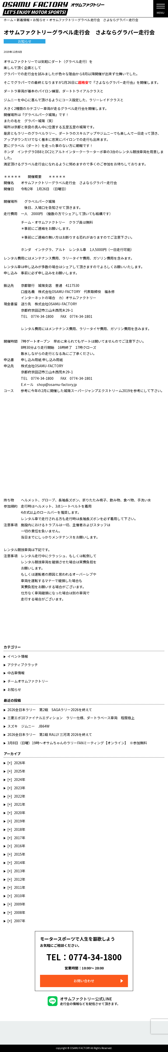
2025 (18, 771)
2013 (18, 870)
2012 (18, 879)
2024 (18, 779)
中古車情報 (16, 672)
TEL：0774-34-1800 (84, 957)
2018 (18, 829)
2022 (18, 796)
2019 (18, 820)
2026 (18, 762)
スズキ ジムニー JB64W (28, 726)
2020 (18, 812)
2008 (18, 912)
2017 (18, 837)
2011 (18, 887)
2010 (18, 895)
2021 (18, 804)
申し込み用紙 (31, 359)
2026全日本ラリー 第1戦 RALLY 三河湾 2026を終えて (49, 734)
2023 (18, 787)
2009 (18, 904)
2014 (18, 862)
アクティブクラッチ (22, 664)
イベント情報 (17, 656)
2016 (18, 845)
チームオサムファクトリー (27, 681)
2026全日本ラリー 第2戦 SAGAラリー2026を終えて (49, 709)
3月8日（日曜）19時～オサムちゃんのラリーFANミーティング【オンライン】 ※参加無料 (77, 742)
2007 (18, 920)
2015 (18, 854)
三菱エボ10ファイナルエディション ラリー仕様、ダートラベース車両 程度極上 (71, 717)
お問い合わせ (84, 980)
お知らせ (24, 41)
